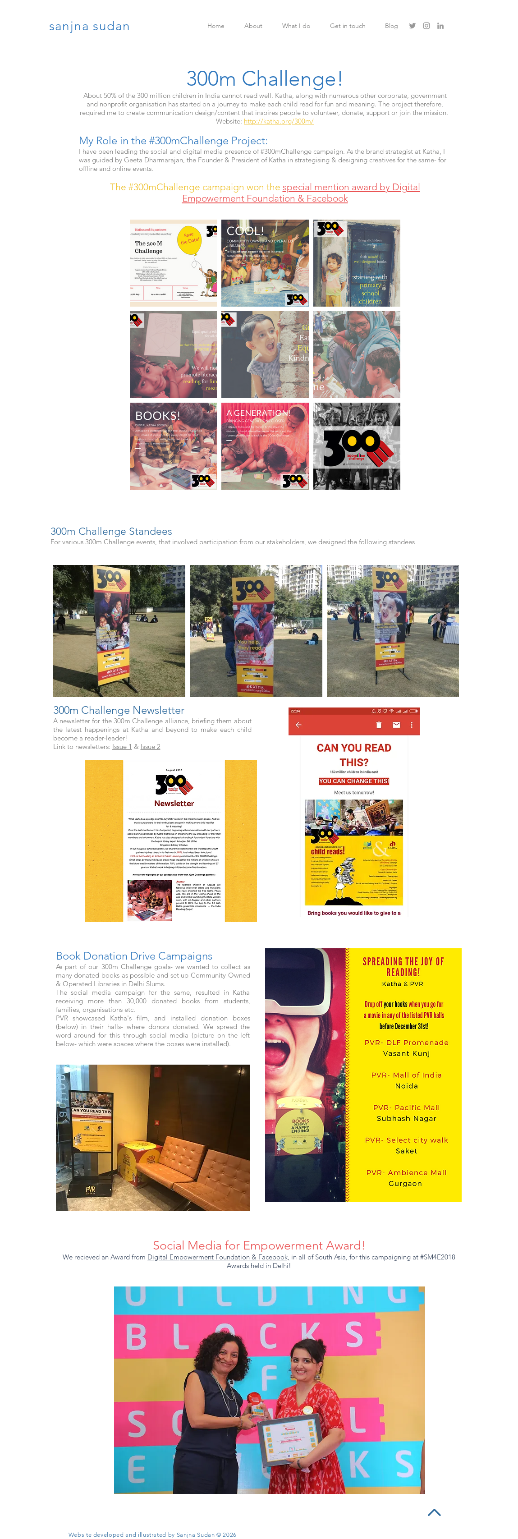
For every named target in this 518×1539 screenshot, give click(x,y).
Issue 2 (150, 746)
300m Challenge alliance (151, 721)
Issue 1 (122, 746)
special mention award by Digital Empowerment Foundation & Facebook (301, 192)
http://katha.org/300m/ (279, 121)
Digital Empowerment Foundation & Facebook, (218, 1257)
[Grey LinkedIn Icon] (440, 25)
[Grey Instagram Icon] (426, 25)
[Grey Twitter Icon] (412, 25)
